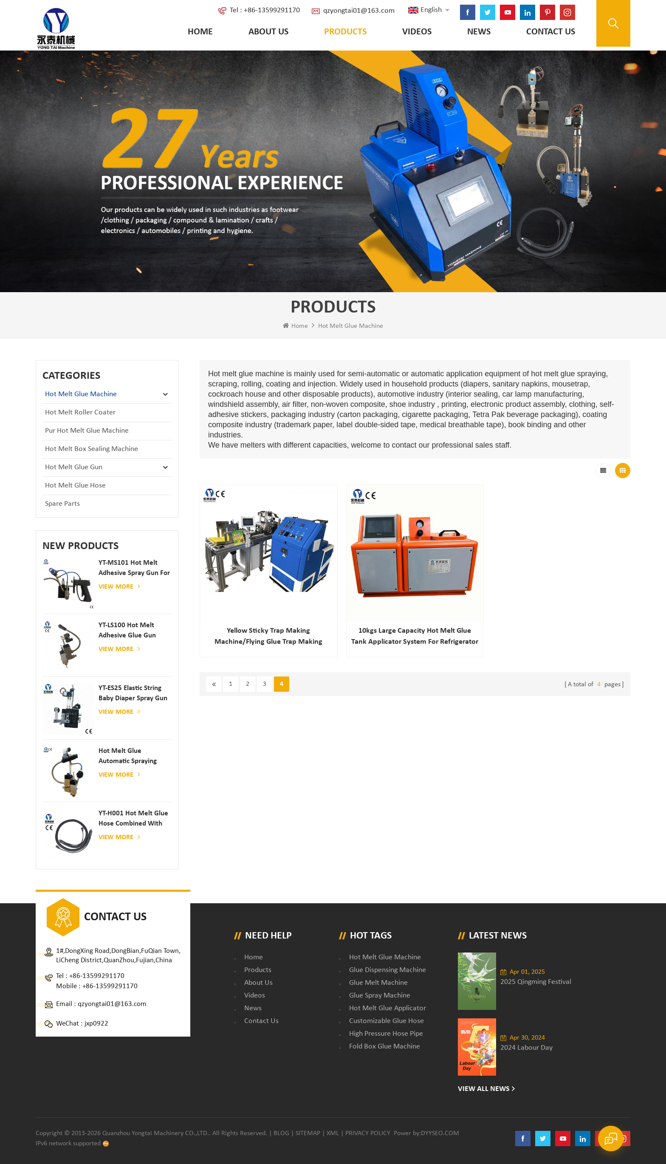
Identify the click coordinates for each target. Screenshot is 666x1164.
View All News (484, 1089)
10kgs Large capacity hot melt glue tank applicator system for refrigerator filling (414, 637)
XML (333, 1133)
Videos (417, 32)
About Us (268, 32)
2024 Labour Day (526, 1048)
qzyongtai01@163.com (359, 11)
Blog (281, 1133)
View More (119, 586)
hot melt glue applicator (387, 1008)
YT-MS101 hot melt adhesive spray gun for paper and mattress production (134, 568)
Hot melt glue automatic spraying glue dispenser (128, 757)
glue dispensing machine (387, 970)
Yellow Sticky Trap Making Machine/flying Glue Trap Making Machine (268, 637)
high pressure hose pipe (386, 1034)
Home (200, 32)
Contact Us (550, 32)
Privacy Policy (367, 1133)
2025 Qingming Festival (535, 982)
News (479, 32)
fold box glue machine (384, 1047)
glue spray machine (379, 996)
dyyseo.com (440, 1133)
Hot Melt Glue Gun (73, 467)
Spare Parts (62, 504)
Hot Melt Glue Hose (75, 486)
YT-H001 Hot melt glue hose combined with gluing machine (133, 819)
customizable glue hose (386, 1021)
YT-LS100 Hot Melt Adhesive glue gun (127, 630)
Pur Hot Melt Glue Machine (87, 431)
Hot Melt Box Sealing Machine (91, 449)
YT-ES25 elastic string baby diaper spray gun (133, 693)
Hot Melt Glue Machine (350, 326)
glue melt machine (378, 983)
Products (345, 32)
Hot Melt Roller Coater (80, 413)
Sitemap (308, 1133)
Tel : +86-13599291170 (265, 10)
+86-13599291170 (96, 976)
